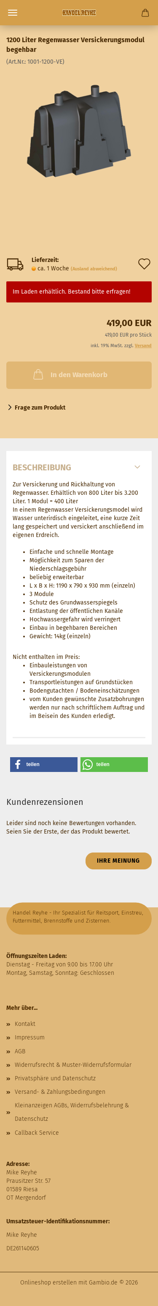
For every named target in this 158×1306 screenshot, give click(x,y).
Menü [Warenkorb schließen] (12, 12)
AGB (20, 1051)
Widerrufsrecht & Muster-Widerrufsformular (73, 1065)
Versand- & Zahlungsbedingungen (60, 1092)
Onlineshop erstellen (48, 1282)
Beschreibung (42, 467)
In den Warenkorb (69, 374)
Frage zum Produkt (40, 407)
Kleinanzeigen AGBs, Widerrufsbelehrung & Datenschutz (72, 1112)
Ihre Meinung (118, 860)
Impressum (30, 1037)
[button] (44, 764)
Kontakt (25, 1024)
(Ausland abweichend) (94, 269)
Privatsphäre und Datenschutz (55, 1078)
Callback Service (37, 1132)
